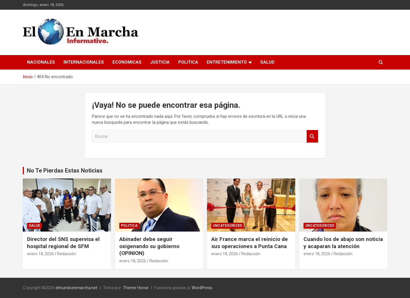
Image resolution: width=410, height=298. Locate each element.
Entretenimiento (227, 62)
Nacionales (41, 62)
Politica (188, 62)
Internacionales (83, 62)
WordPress (202, 287)
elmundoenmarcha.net (76, 287)
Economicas (127, 62)
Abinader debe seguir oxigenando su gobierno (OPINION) (149, 246)
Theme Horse (136, 287)
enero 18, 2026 (40, 254)
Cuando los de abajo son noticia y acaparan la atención (343, 243)
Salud (267, 62)
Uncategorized (227, 226)
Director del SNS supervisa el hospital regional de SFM (63, 243)
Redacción (66, 254)
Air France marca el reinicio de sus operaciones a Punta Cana (249, 243)
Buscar (312, 136)
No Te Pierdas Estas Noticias (64, 170)
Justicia (160, 62)
